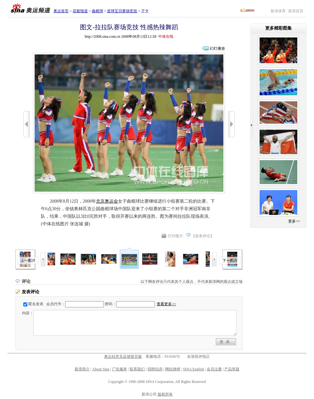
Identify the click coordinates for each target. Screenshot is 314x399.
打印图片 (175, 236)
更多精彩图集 (278, 28)
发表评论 (202, 236)
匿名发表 (35, 304)
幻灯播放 (217, 48)
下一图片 (230, 260)
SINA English (193, 369)
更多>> (294, 221)
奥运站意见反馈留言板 (123, 356)
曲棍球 (97, 11)
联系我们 (137, 369)
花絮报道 (80, 11)
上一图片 (28, 260)
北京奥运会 (107, 201)
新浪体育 (278, 11)
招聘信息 (155, 369)
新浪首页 (295, 11)
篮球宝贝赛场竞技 (122, 11)
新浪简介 (82, 369)
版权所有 (165, 394)
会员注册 (214, 369)
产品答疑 (231, 369)
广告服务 (119, 369)
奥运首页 (61, 11)
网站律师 (172, 369)
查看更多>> (166, 304)
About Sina (100, 369)
